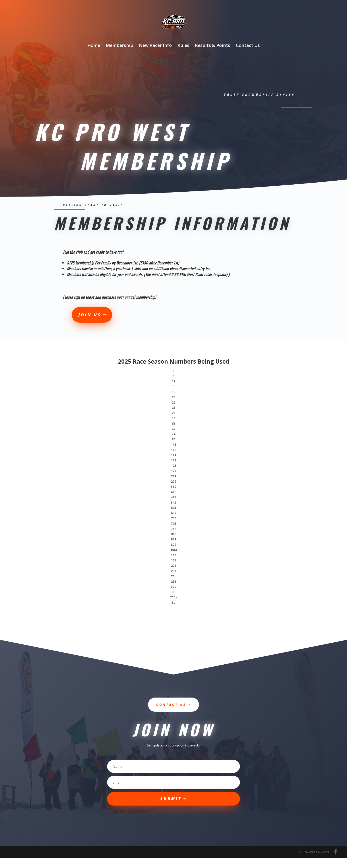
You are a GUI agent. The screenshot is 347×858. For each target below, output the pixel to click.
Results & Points (212, 46)
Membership (119, 46)
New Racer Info (155, 46)
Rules (183, 46)
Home (93, 46)
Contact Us (248, 46)
